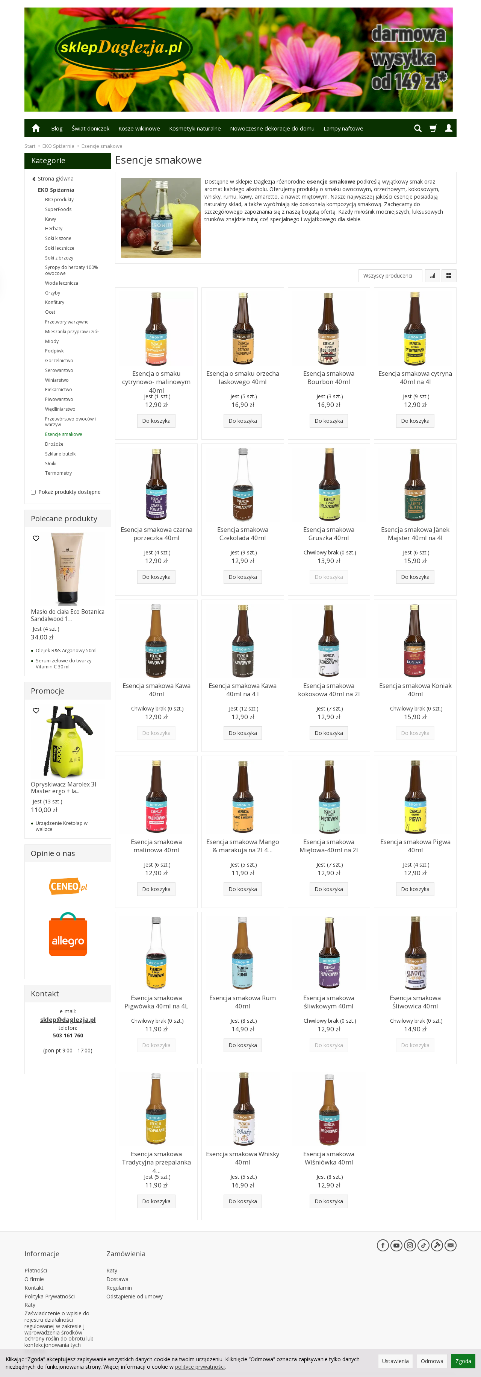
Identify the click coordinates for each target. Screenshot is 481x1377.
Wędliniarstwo (60, 409)
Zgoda (463, 1361)
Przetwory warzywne (67, 322)
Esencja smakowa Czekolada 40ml (242, 532)
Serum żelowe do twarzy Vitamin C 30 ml (64, 663)
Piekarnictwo (58, 389)
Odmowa (432, 1361)
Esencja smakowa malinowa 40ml (156, 844)
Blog (57, 128)
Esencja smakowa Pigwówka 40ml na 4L (156, 1000)
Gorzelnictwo (59, 360)
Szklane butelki (61, 454)
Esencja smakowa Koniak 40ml (415, 688)
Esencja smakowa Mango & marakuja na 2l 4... (243, 844)
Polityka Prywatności (49, 1283)
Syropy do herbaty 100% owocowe (71, 270)
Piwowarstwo (59, 399)
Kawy (50, 219)
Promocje (47, 691)
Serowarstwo (59, 370)
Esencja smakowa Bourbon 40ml (329, 376)
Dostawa (117, 1267)
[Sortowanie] (432, 275)
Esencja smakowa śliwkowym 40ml (329, 1000)
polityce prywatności (200, 1366)
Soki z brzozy (59, 258)
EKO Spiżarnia (56, 189)
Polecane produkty (64, 518)
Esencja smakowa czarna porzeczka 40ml (156, 532)
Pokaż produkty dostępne (66, 491)
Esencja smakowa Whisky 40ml (242, 1156)
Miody (52, 341)
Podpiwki (55, 351)
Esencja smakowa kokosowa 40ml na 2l (328, 688)
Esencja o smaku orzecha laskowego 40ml (243, 376)
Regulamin (119, 1275)
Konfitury (54, 302)
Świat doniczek (90, 128)
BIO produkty (59, 199)
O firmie (34, 1267)
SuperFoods (58, 209)
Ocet (50, 312)
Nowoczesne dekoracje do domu (272, 128)
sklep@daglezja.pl (68, 1020)
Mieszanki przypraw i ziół (71, 331)
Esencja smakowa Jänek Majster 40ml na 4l (415, 532)
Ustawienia (395, 1361)
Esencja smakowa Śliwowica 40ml (415, 1000)
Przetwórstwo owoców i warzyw (70, 422)
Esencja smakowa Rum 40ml (243, 1000)
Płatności (35, 1258)
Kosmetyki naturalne (195, 128)
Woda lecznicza (61, 283)
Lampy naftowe (343, 128)
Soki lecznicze (59, 248)
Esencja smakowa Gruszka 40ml (329, 532)
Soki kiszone (58, 238)
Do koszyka (156, 420)
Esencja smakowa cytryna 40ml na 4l (415, 376)
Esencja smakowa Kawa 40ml (156, 688)
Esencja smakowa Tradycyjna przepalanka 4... (156, 1156)
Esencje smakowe (63, 434)
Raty (29, 1292)
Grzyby (52, 293)
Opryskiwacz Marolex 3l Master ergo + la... (63, 787)
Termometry (58, 473)
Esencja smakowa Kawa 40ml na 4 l (242, 688)
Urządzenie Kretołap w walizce (62, 826)
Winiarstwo (57, 380)
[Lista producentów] (390, 275)
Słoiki (50, 463)
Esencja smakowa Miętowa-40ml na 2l (329, 844)
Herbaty (53, 228)
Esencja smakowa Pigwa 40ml (415, 844)
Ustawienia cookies (47, 1347)
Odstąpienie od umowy (134, 1283)
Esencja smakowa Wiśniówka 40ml (329, 1156)
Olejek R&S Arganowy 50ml (66, 650)
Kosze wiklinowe (139, 128)
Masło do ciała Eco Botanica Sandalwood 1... (67, 615)
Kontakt (34, 1275)
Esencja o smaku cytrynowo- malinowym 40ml (156, 379)
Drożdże (54, 444)
